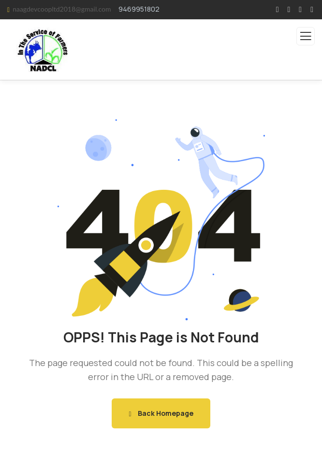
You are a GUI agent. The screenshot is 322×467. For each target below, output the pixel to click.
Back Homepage (161, 413)
